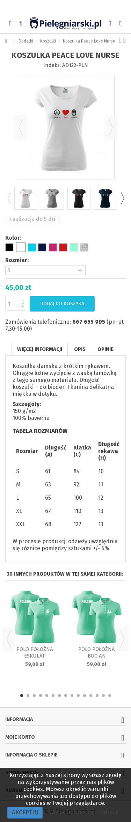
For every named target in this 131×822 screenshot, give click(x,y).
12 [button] (90, 695)
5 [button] (46, 695)
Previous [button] (8, 198)
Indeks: (52, 65)
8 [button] (65, 695)
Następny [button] (110, 127)
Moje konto (20, 737)
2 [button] (28, 695)
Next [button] (122, 198)
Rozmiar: (17, 260)
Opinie (105, 349)
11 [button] (84, 695)
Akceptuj (25, 812)
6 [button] (53, 695)
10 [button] (78, 695)
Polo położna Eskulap (34, 652)
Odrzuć (109, 812)
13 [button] (97, 695)
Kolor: (14, 238)
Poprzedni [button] (20, 127)
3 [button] (34, 695)
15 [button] (109, 695)
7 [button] (59, 695)
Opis (80, 349)
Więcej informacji (39, 349)
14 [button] (103, 695)
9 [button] (72, 695)
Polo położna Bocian (96, 652)
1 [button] (21, 695)
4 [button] (40, 695)
